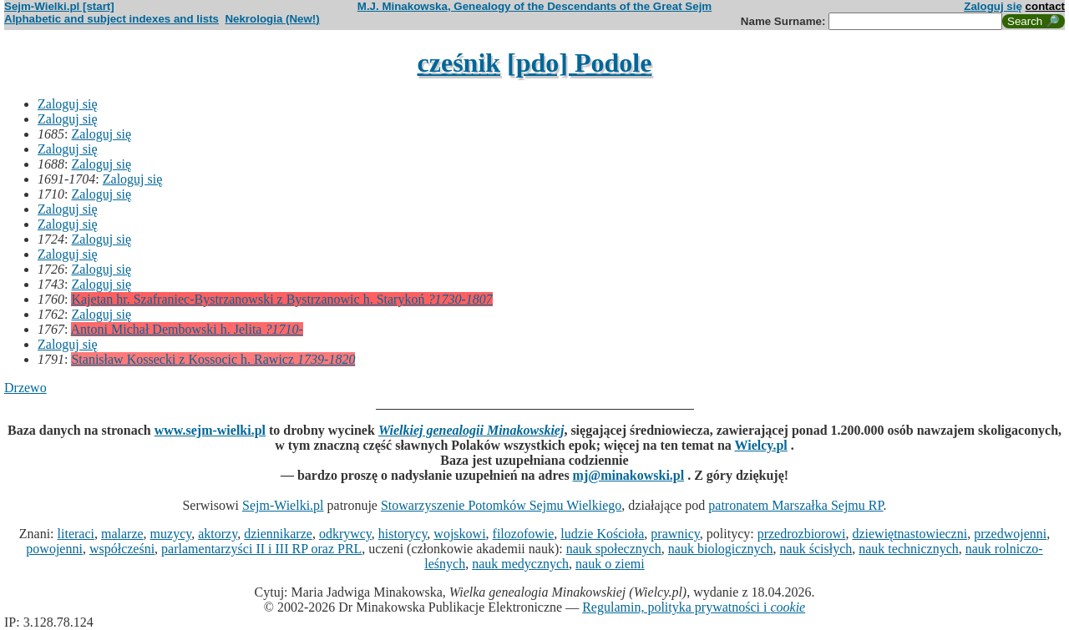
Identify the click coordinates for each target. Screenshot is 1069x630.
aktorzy (217, 534)
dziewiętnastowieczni (909, 534)
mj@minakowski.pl (629, 475)
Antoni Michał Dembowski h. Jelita (187, 329)
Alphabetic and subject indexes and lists (111, 19)
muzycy (171, 534)
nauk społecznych (613, 549)
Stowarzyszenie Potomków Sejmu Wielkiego (501, 505)
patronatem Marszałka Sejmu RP (795, 505)
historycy (403, 534)
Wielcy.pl (761, 445)
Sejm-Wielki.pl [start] (59, 6)
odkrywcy (345, 534)
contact (1045, 6)
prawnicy (675, 534)
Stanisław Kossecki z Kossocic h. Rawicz (213, 359)
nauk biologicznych (720, 549)
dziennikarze (278, 534)
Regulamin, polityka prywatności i (693, 607)
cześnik (459, 63)
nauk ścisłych (816, 549)
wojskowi (459, 534)
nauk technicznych (909, 549)
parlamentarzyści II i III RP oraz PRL (261, 549)
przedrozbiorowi (801, 534)
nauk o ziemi (610, 564)
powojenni (54, 549)
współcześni (122, 549)
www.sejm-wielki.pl (210, 430)
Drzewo (25, 388)
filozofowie (524, 534)
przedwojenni (1010, 534)
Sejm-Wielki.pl (283, 505)
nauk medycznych (520, 564)
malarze (122, 534)
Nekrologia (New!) (272, 19)
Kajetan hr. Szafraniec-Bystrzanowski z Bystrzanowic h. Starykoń (281, 299)
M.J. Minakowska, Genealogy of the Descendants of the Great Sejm (534, 6)
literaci (76, 534)
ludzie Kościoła (602, 534)
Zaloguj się (993, 6)
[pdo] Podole (579, 63)
